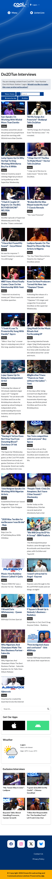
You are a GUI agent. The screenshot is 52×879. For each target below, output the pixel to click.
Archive (25, 98)
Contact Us (38, 854)
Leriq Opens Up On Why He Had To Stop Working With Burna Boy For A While (13, 155)
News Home (10, 94)
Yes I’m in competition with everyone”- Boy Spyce (39, 432)
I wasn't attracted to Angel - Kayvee (39, 568)
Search (42, 94)
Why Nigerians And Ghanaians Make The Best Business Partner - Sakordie (13, 642)
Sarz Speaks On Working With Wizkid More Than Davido (13, 112)
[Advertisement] (26, 43)
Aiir (42, 876)
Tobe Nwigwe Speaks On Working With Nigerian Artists (13, 484)
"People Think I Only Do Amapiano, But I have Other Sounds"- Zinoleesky (39, 485)
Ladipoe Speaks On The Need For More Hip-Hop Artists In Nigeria (39, 239)
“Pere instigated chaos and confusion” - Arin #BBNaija (39, 641)
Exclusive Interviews (14, 769)
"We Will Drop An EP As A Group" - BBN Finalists (39, 527)
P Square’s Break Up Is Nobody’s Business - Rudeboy (39, 605)
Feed (18, 94)
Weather (8, 739)
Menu (12, 12)
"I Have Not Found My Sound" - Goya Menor (13, 237)
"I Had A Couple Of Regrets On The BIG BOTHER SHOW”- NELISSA (13, 199)
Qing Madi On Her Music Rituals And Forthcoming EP (39, 324)
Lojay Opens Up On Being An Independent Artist (13, 371)
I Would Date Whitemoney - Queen (13, 603)
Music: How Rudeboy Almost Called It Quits (13, 568)
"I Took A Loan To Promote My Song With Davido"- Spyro (13, 324)
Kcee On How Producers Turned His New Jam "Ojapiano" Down (39, 277)
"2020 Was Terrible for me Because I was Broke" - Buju (13, 522)
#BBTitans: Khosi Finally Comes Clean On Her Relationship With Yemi (13, 277)
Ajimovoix (13, 684)
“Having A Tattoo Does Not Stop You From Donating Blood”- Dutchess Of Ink (13, 433)
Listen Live (37, 12)
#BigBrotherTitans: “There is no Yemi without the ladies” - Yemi (39, 372)
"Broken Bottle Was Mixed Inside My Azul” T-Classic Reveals (39, 198)
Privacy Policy (38, 859)
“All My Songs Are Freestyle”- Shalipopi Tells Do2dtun (39, 112)
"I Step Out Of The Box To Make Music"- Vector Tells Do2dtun (39, 154)
